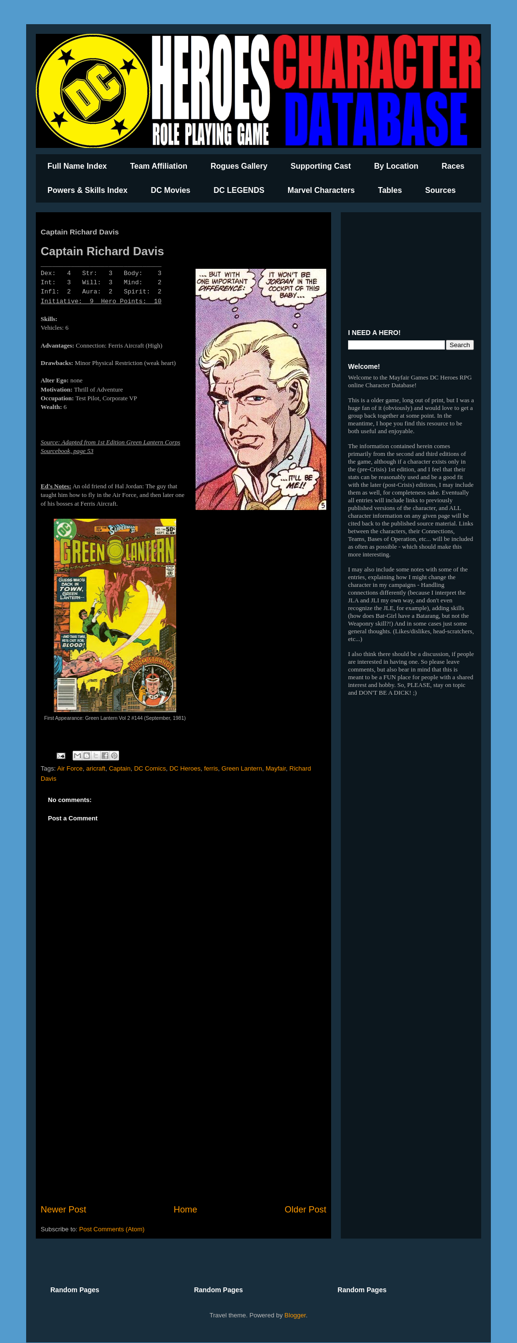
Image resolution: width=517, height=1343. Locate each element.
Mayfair (276, 768)
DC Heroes (184, 768)
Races (452, 166)
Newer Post (63, 1209)
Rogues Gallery (239, 166)
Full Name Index (77, 166)
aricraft (96, 768)
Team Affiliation (158, 166)
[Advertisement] (183, 1123)
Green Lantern (242, 768)
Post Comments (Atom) (112, 1229)
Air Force (70, 768)
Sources (440, 190)
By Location (396, 166)
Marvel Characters (321, 190)
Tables (390, 190)
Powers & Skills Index (87, 190)
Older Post (305, 1209)
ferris (211, 768)
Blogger (295, 1315)
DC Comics (150, 768)
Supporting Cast (320, 166)
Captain (120, 768)
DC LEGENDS (238, 190)
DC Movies (170, 190)
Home (186, 1209)
